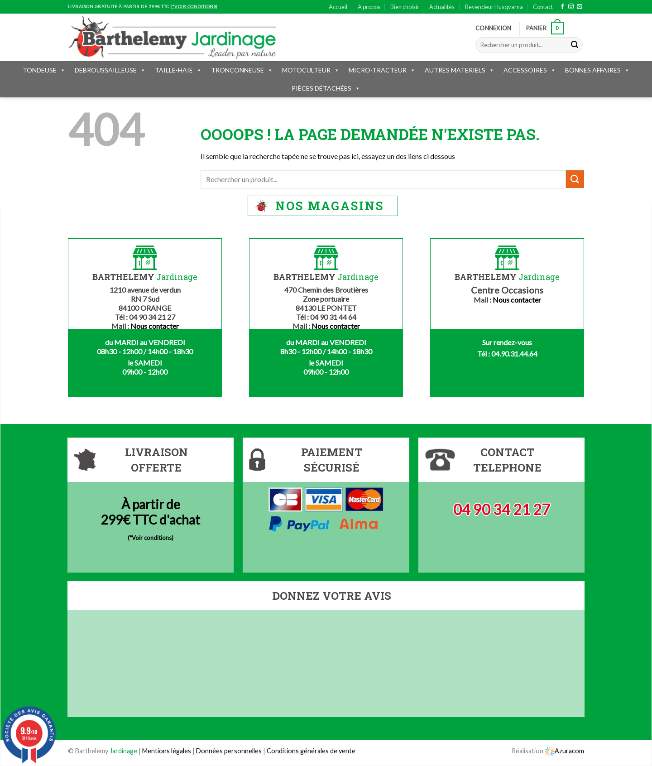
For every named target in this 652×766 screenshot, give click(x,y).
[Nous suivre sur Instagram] (571, 7)
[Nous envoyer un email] (579, 7)
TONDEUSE (44, 70)
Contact (543, 6)
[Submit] (574, 45)
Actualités (442, 6)
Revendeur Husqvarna (494, 6)
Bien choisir (404, 6)
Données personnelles (229, 751)
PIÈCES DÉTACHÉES (326, 88)
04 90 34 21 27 (501, 509)
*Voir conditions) (151, 537)
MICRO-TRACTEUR (382, 70)
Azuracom (564, 751)
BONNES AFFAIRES (597, 70)
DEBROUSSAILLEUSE (110, 70)
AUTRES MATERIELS (459, 70)
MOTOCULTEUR (311, 70)
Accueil (338, 6)
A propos (369, 6)
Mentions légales (166, 751)
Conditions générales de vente (311, 751)
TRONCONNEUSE (242, 70)
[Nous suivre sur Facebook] (562, 7)
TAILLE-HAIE (178, 70)
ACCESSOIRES (529, 70)
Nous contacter (154, 326)
